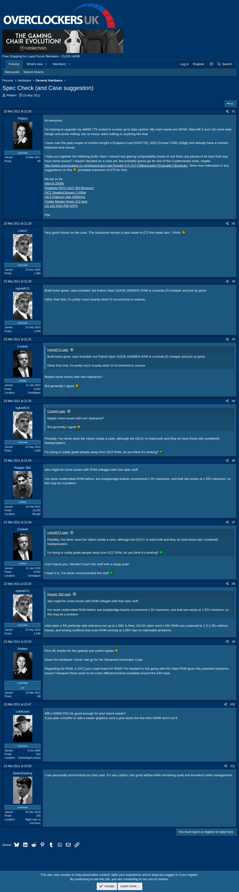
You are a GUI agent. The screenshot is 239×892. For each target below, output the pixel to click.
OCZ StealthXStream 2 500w (65, 192)
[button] (46, 64)
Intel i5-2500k (54, 183)
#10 (232, 704)
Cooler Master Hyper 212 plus (66, 201)
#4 (233, 339)
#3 (233, 281)
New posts (12, 72)
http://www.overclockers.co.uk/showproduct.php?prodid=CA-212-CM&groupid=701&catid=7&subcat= (116, 165)
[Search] (224, 64)
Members (59, 64)
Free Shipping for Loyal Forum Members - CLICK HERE (41, 56)
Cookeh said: (56, 411)
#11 (232, 766)
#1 (233, 111)
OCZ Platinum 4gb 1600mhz (65, 197)
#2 (233, 223)
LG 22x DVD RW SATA (61, 206)
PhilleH (11, 95)
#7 (233, 522)
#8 (233, 584)
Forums (14, 64)
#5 (233, 401)
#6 (233, 460)
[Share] (227, 111)
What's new (35, 64)
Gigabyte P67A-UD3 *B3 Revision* (69, 188)
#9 (233, 641)
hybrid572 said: (57, 350)
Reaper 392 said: (59, 594)
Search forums (33, 72)
